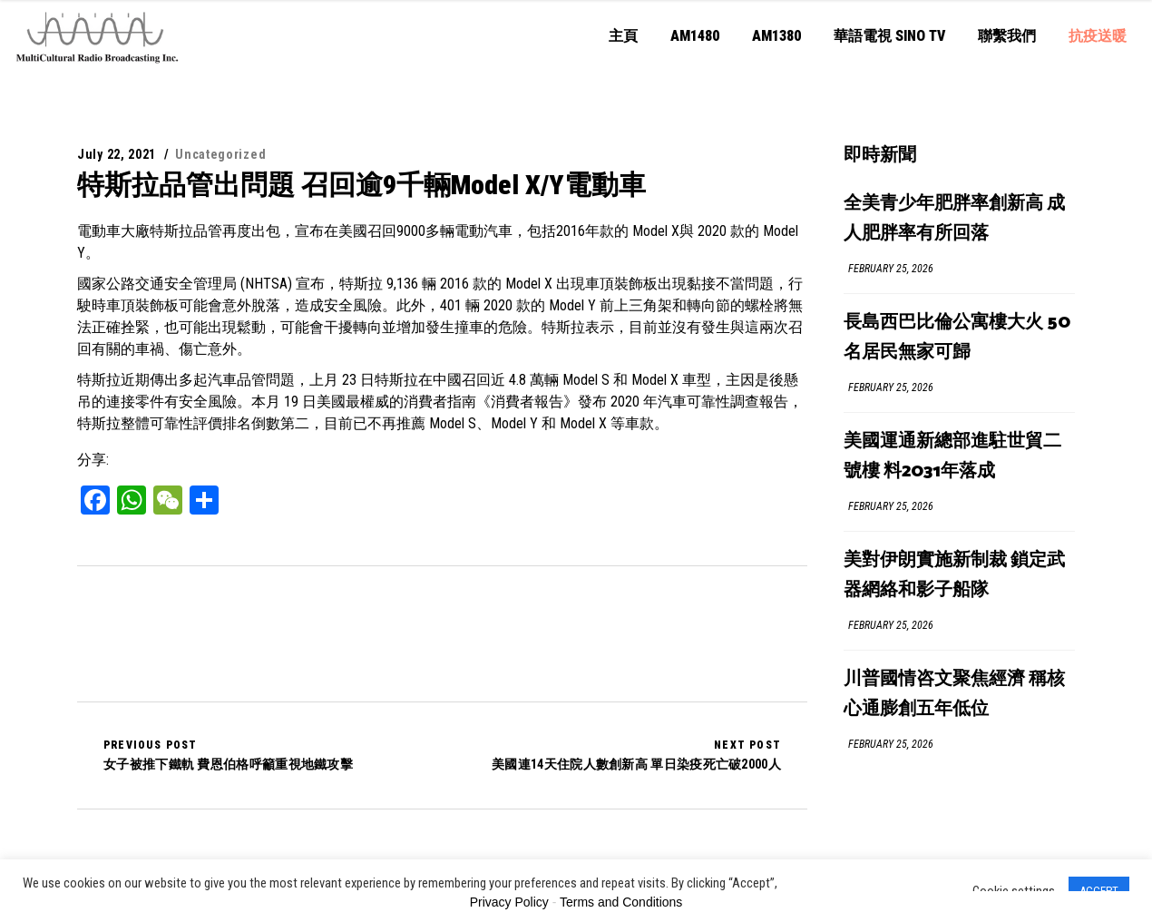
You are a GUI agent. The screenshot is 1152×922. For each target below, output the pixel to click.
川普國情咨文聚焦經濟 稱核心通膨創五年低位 (954, 694)
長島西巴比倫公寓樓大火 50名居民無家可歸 (957, 338)
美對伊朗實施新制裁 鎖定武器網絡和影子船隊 (954, 575)
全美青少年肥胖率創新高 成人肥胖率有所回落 (954, 219)
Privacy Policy (509, 902)
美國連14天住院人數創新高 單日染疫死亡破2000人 (636, 755)
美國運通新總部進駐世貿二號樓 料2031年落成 (952, 456)
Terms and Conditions (621, 902)
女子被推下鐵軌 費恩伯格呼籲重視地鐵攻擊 (228, 755)
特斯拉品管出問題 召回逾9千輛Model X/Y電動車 (361, 185)
